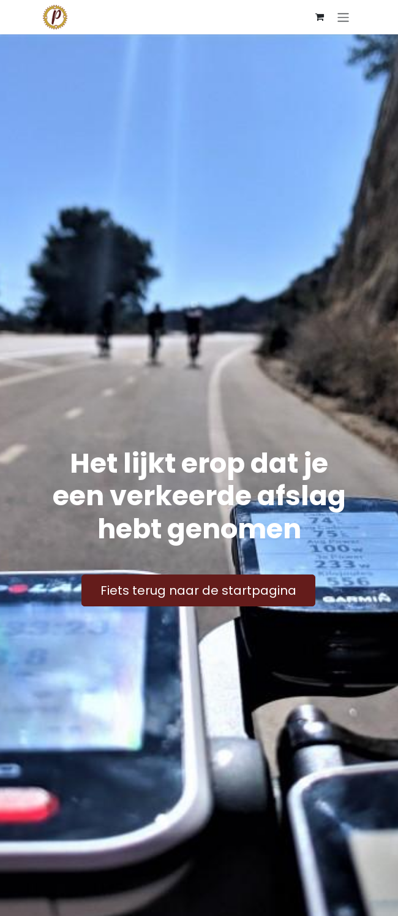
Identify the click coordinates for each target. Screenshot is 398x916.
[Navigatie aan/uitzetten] (343, 17)
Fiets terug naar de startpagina (198, 590)
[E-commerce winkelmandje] (319, 17)
